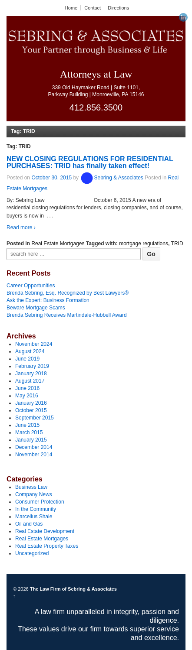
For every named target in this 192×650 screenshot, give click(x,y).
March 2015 (29, 432)
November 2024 (33, 344)
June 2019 (27, 359)
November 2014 (33, 455)
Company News (33, 494)
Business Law (31, 487)
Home (71, 7)
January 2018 (31, 373)
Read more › (21, 227)
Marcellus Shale (33, 517)
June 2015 (27, 425)
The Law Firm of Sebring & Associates (73, 589)
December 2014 (33, 447)
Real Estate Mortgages (57, 243)
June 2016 (27, 388)
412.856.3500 (96, 107)
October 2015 (31, 410)
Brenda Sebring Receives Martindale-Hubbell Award (67, 315)
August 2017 (29, 381)
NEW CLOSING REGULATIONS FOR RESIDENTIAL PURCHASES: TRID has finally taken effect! (90, 162)
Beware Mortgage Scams (36, 308)
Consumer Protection (39, 502)
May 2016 (26, 396)
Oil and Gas (29, 524)
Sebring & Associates (111, 178)
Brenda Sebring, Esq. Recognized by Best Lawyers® (68, 293)
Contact (92, 7)
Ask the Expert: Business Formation (48, 300)
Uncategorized (32, 553)
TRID (177, 243)
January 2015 (31, 440)
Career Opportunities (31, 286)
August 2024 (29, 351)
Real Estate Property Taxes (46, 546)
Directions (118, 7)
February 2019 (32, 366)
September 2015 (34, 418)
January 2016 (31, 403)
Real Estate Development (44, 531)
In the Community (35, 509)
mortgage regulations (143, 243)
